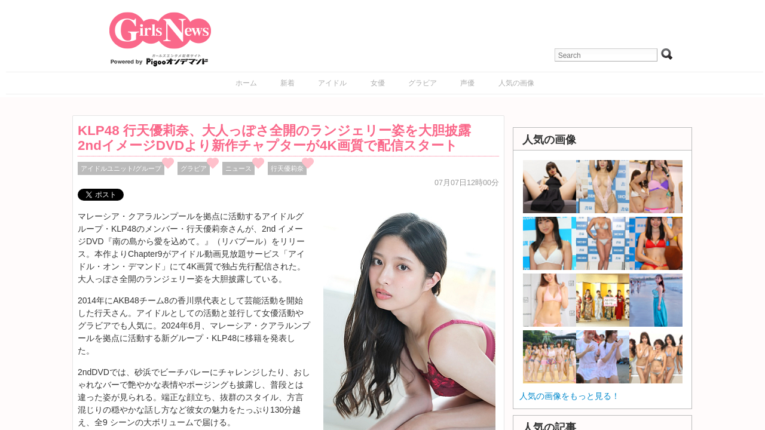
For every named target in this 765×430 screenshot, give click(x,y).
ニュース (238, 168)
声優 (467, 83)
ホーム (246, 83)
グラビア (422, 83)
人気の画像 (516, 83)
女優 (378, 83)
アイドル (332, 83)
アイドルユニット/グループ (121, 168)
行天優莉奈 (287, 168)
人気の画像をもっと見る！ (569, 396)
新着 (287, 83)
